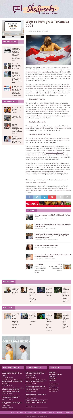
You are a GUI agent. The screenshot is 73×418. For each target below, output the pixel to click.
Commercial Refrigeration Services (16, 117)
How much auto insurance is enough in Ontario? (49, 291)
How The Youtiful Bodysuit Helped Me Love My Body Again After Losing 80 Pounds (17, 128)
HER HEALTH (53, 376)
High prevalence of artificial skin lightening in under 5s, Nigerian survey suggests (35, 373)
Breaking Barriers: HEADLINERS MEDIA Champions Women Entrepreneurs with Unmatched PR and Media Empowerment (52, 235)
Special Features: (10, 101)
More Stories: (8, 308)
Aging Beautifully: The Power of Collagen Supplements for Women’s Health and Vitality (66, 294)
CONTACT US (53, 392)
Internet (51, 412)
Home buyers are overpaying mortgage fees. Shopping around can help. (12, 373)
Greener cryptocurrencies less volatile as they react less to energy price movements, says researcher (49, 322)
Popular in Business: (11, 367)
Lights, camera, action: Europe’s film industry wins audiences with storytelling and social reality (13, 389)
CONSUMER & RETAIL (55, 374)
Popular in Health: (34, 367)
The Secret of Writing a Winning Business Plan (15, 291)
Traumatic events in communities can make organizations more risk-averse (32, 320)
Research (59, 412)
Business (20, 412)
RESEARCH (52, 380)
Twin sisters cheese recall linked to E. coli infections (16, 66)
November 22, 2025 (8, 377)
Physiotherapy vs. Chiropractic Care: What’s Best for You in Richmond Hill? (17, 139)
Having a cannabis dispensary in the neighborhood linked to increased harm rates (17, 77)
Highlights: (31, 210)
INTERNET (52, 378)
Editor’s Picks (8, 282)
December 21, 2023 (40, 239)
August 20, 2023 (40, 247)
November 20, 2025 (31, 377)
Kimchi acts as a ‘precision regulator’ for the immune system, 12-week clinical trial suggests (17, 91)
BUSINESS (52, 372)
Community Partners (44, 31)
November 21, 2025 (8, 393)
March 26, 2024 (39, 228)
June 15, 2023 (39, 258)
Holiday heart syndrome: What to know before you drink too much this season (36, 402)
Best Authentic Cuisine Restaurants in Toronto (16, 110)
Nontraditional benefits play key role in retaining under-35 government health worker (15, 320)
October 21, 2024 (40, 219)
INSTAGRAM (52, 386)
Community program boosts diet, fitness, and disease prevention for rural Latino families (36, 388)
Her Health (42, 412)
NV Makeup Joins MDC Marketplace (46, 245)
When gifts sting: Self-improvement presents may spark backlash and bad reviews (13, 381)
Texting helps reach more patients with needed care (36, 395)
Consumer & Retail (30, 412)
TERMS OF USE (53, 388)
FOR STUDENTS (53, 384)
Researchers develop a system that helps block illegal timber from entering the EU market (66, 321)
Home (12, 412)
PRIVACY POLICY (54, 390)
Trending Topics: (9, 42)
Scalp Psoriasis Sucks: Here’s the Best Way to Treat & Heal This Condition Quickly (53, 255)
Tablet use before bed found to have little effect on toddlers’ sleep (36, 380)
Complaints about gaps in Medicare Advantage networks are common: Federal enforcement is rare (17, 54)
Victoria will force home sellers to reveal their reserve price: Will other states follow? (12, 404)
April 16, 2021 (32, 31)
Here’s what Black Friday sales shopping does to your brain (11, 396)
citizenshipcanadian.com (54, 153)
